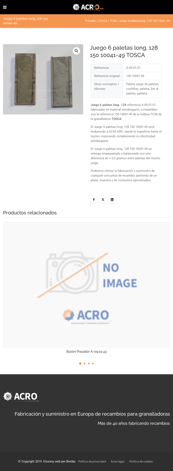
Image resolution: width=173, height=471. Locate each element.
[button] (76, 51)
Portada (90, 20)
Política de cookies (141, 461)
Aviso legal (117, 461)
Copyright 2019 (31, 461)
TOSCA (102, 20)
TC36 (113, 20)
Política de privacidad (92, 461)
